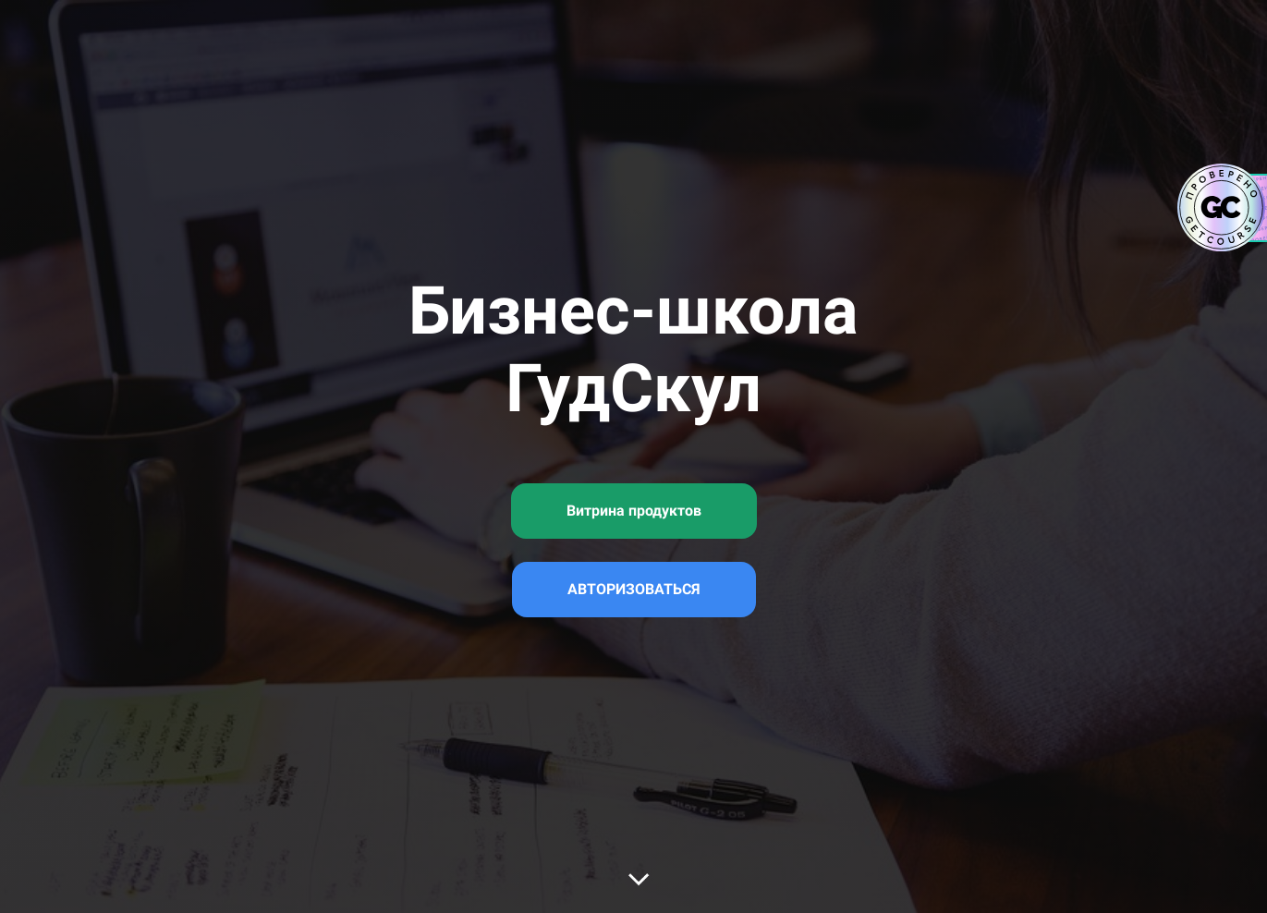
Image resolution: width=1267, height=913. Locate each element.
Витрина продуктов (633, 510)
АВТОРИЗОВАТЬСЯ (634, 589)
